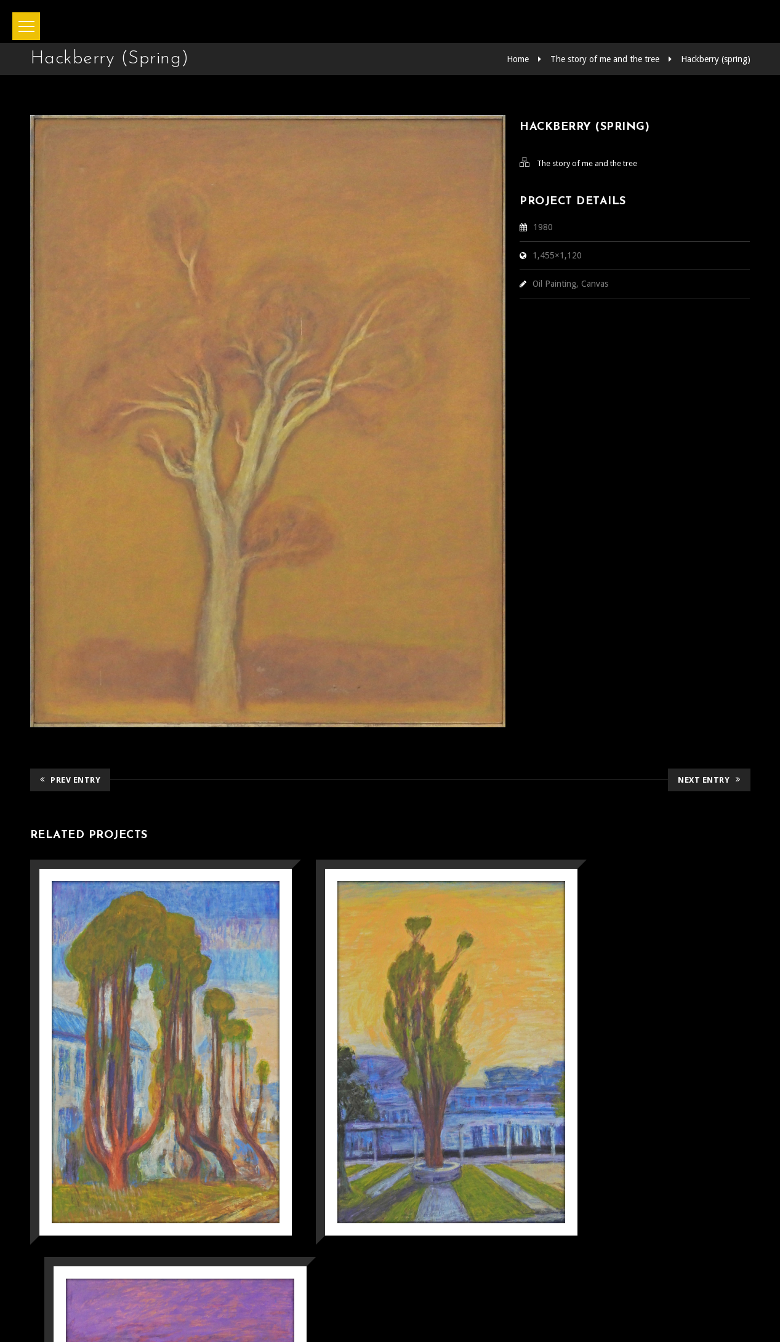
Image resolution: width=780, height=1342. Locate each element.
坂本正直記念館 (356, 1316)
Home (518, 59)
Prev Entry (70, 779)
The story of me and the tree (604, 59)
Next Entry (709, 779)
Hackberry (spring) (715, 59)
